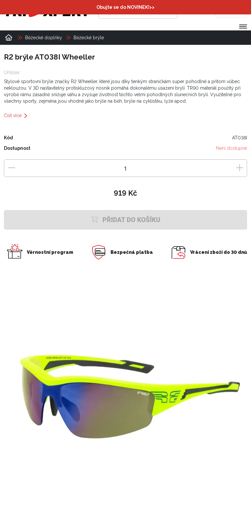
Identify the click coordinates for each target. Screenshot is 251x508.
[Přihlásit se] (191, 11)
